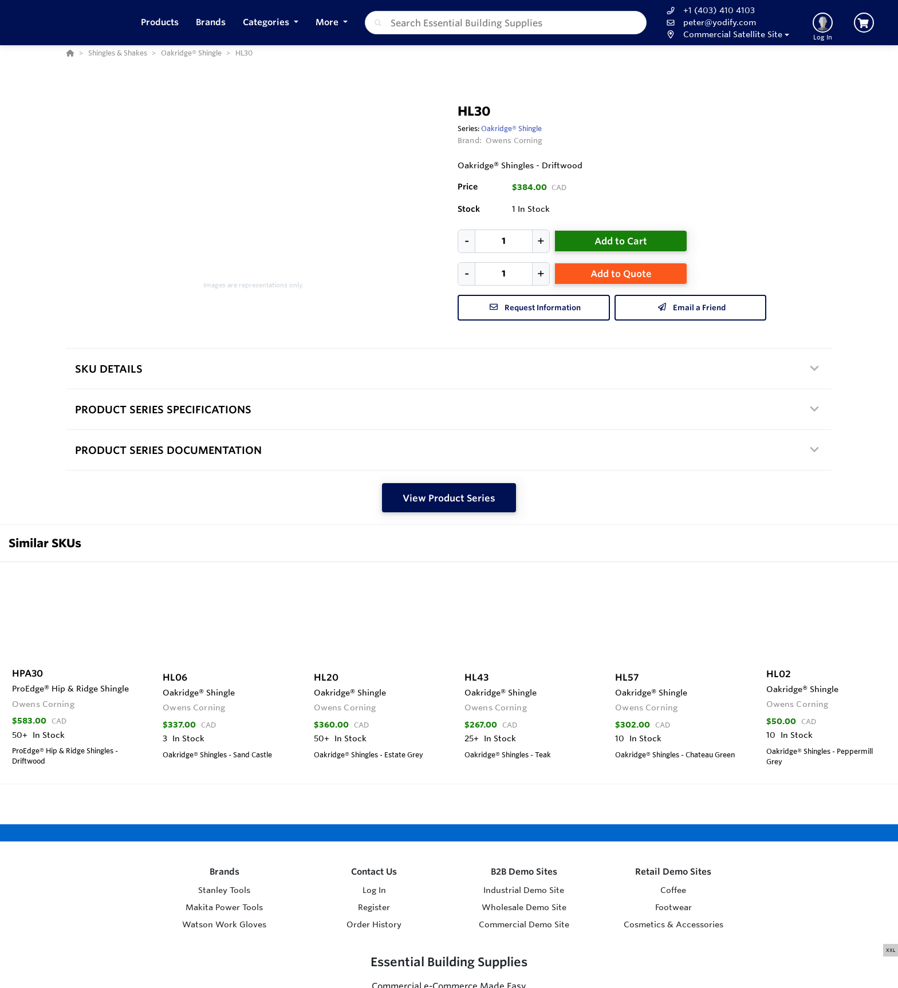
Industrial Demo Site (523, 890)
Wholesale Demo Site (524, 907)
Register (374, 907)
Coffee (673, 890)
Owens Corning (514, 140)
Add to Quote (621, 273)
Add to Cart (620, 241)
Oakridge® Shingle (511, 128)
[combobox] (506, 22)
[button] (270, 22)
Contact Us (374, 871)
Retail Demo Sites (673, 871)
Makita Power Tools (224, 907)
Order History (373, 924)
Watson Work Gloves (224, 924)
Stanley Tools (224, 890)
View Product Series (449, 498)
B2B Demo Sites (524, 871)
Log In (374, 890)
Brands (224, 871)
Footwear (673, 907)
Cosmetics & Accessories (673, 924)
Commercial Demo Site (524, 924)
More (328, 22)
